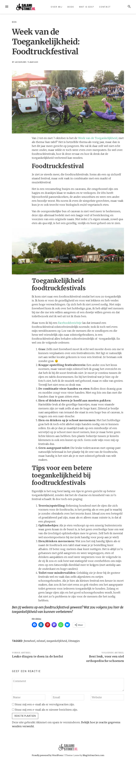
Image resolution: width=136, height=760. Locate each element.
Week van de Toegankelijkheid (97, 138)
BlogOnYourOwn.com (93, 755)
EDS (14, 22)
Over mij (56, 7)
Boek (71, 7)
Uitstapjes (74, 641)
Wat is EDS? (86, 7)
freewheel (29, 641)
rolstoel (41, 641)
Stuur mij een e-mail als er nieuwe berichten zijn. (46, 709)
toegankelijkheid (57, 641)
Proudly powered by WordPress (48, 755)
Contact (105, 7)
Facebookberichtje (70, 322)
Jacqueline (20, 62)
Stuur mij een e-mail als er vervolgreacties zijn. (45, 704)
